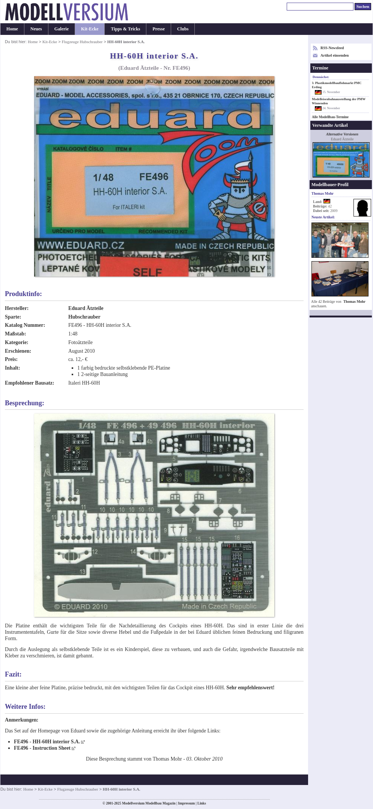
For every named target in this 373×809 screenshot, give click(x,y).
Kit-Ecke (89, 29)
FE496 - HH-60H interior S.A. (47, 741)
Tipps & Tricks (125, 29)
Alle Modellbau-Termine (330, 117)
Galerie (61, 29)
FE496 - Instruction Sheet (42, 748)
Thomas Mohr (354, 301)
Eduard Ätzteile (86, 308)
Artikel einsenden (334, 55)
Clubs (182, 29)
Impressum (186, 803)
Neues (36, 29)
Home (12, 29)
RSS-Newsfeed (332, 48)
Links (201, 803)
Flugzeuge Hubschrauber (82, 41)
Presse (158, 29)
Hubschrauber (84, 317)
